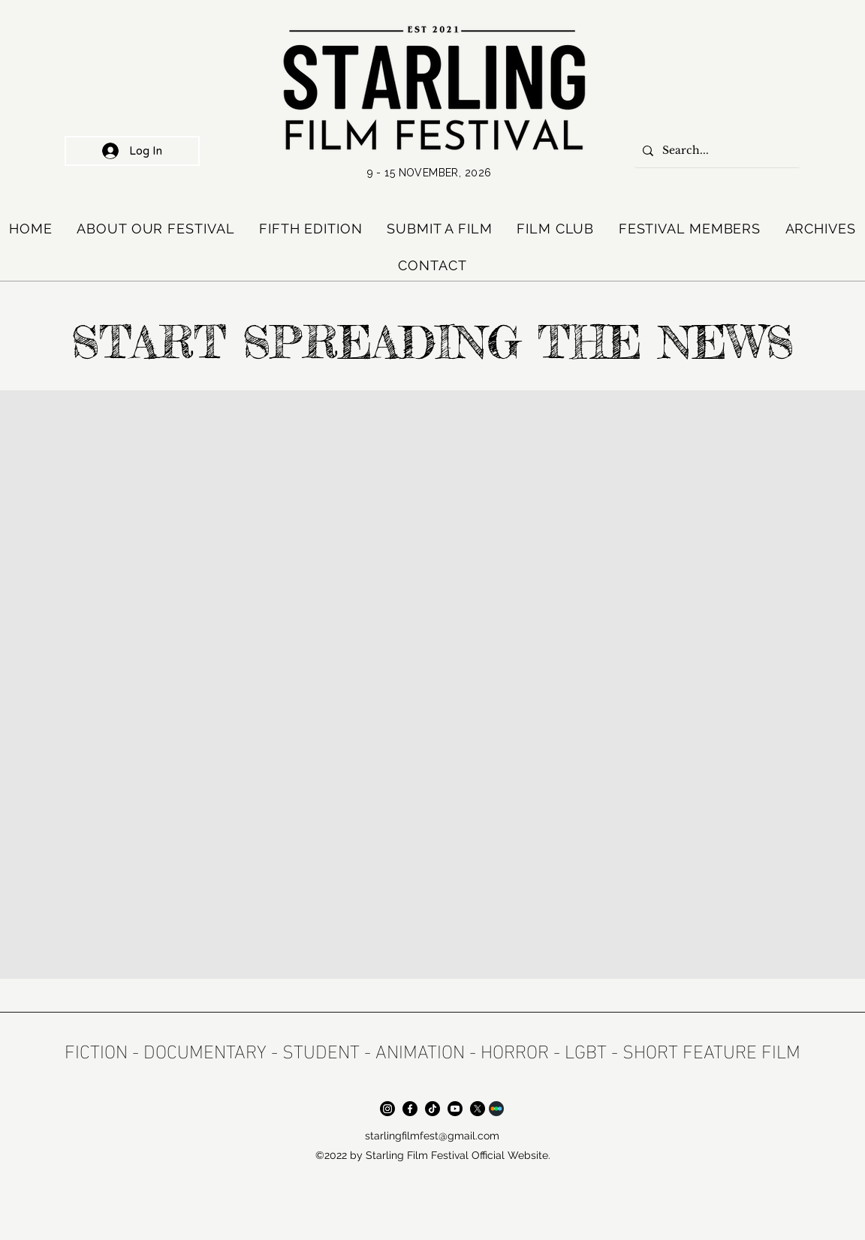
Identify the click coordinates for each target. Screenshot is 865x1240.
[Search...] (715, 150)
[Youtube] (455, 1108)
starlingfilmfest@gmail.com (432, 1136)
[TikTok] (432, 1108)
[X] (477, 1108)
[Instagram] (387, 1108)
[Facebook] (409, 1108)
